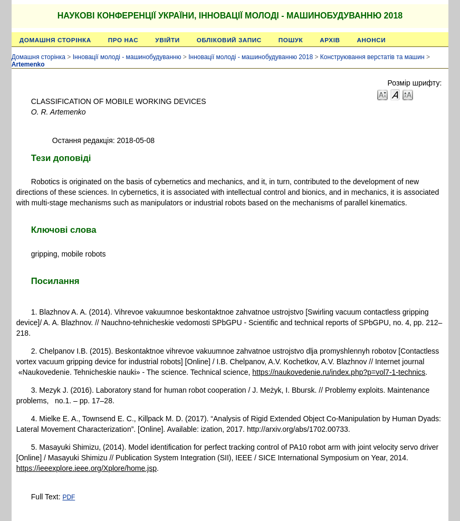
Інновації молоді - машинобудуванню (127, 57)
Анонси (371, 39)
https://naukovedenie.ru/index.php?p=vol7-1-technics (338, 372)
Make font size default (395, 94)
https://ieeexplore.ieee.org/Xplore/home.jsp (86, 468)
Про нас (123, 39)
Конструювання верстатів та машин (372, 57)
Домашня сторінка (55, 39)
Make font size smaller (382, 94)
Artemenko (28, 64)
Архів (330, 39)
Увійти (167, 39)
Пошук (291, 39)
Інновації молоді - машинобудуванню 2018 (250, 57)
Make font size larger (407, 94)
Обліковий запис (229, 39)
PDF (68, 497)
